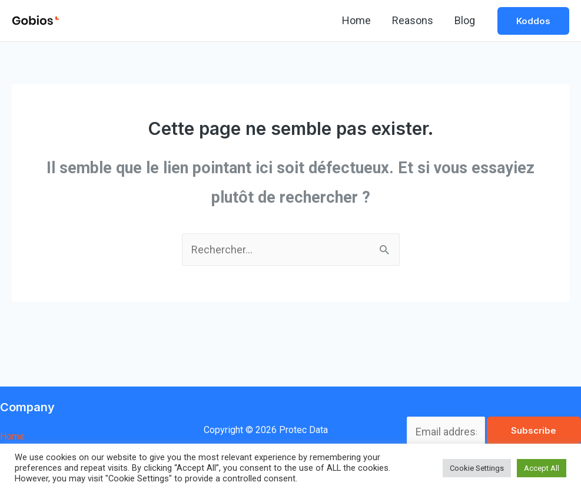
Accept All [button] (541, 468)
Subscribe (533, 430)
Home (356, 20)
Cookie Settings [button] (477, 468)
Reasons (412, 20)
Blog (464, 20)
